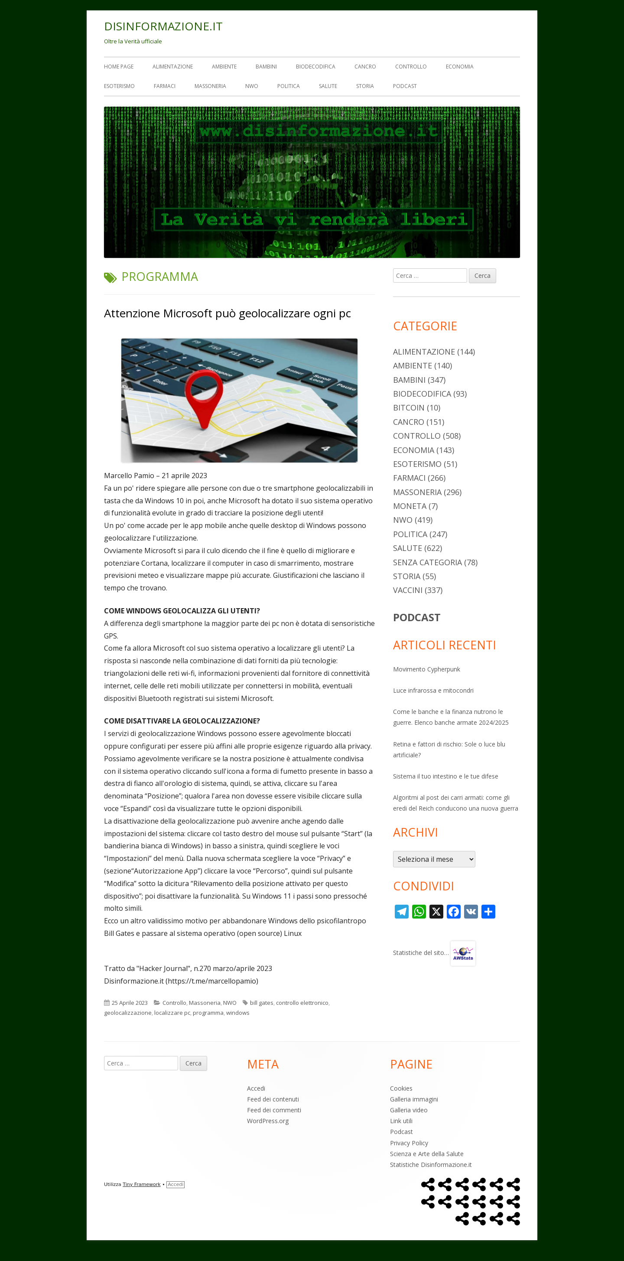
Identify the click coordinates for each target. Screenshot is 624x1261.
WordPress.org (268, 1121)
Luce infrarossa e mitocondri (433, 690)
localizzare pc (172, 1013)
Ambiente (224, 66)
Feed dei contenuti (273, 1099)
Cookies (401, 1088)
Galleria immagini (414, 1099)
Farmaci (165, 86)
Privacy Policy (409, 1143)
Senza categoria (427, 562)
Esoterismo (119, 86)
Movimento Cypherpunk (426, 669)
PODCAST (417, 617)
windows (238, 1013)
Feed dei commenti (274, 1110)
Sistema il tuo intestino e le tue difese (445, 776)
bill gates (261, 1003)
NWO (251, 86)
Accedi (256, 1088)
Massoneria (210, 86)
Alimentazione (173, 66)
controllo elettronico (302, 1003)
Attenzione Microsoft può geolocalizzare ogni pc (227, 313)
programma (208, 1013)
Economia (460, 66)
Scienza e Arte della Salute (427, 1154)
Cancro (365, 66)
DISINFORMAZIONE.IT (163, 26)
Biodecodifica (315, 66)
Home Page (118, 66)
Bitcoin (409, 407)
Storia (365, 86)
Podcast (405, 86)
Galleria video (409, 1110)
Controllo (411, 66)
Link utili (401, 1121)
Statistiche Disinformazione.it (431, 1164)
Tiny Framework (141, 1184)
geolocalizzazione (128, 1013)
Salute (328, 86)
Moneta (409, 506)
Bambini (266, 66)
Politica (288, 86)
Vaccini (407, 590)
